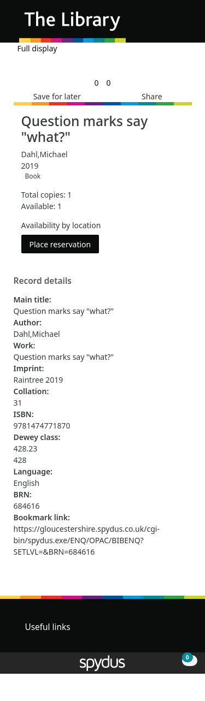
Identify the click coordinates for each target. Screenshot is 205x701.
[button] (167, 25)
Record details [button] (43, 281)
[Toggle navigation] (180, 25)
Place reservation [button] (64, 243)
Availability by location (61, 225)
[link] (96, 83)
